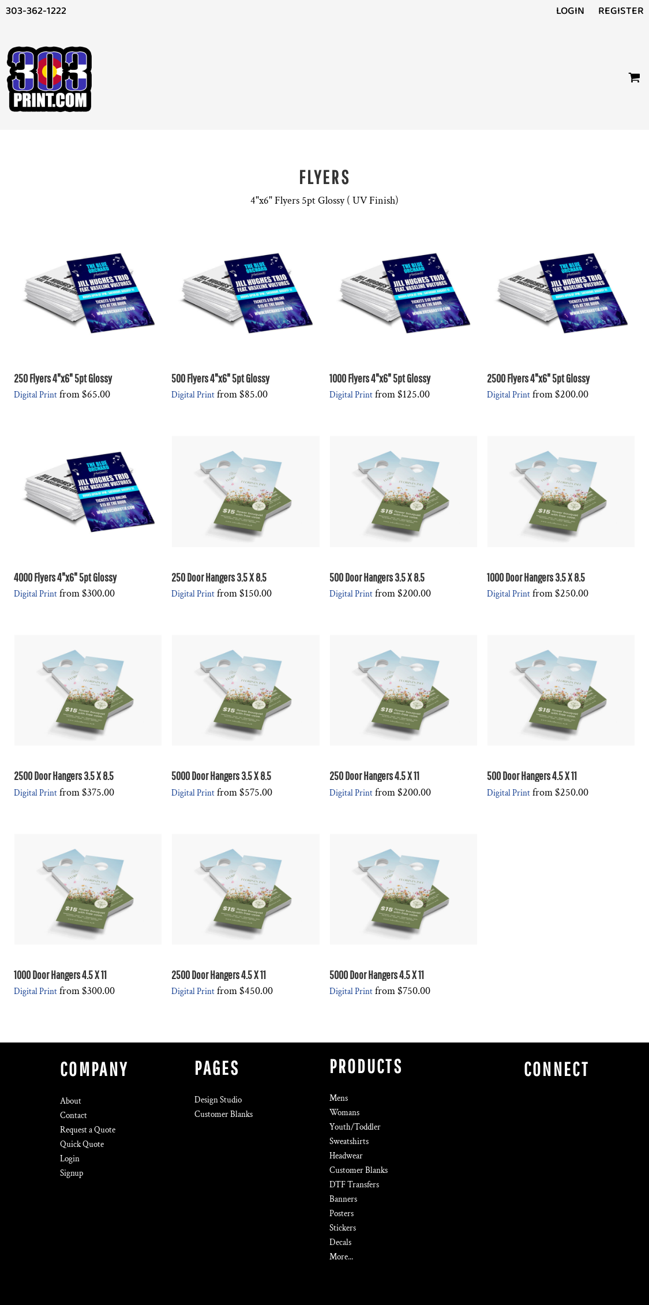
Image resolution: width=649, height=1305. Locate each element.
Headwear (346, 1155)
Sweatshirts (349, 1141)
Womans (344, 1112)
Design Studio (218, 1099)
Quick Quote (82, 1144)
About (70, 1101)
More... (341, 1256)
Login (570, 11)
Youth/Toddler (355, 1127)
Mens (338, 1098)
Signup (71, 1173)
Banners (343, 1199)
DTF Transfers (354, 1184)
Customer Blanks (223, 1114)
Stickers (342, 1227)
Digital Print (35, 394)
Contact (73, 1115)
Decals (340, 1242)
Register (621, 11)
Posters (341, 1213)
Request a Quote (87, 1129)
